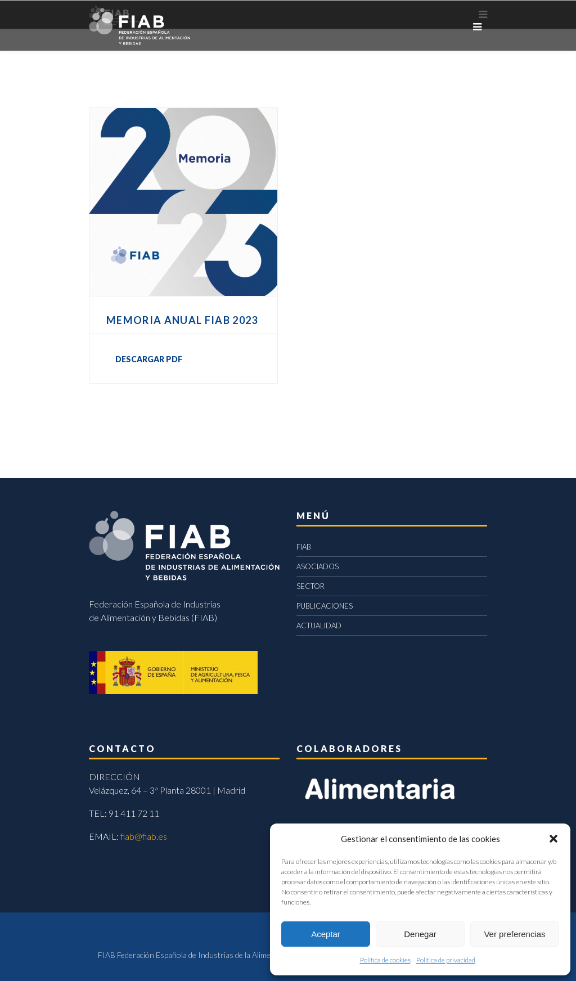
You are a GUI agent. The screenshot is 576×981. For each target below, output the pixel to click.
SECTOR (310, 586)
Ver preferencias (514, 934)
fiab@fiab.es (143, 836)
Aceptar (325, 934)
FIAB (303, 546)
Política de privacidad (445, 960)
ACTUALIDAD (318, 625)
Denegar (420, 934)
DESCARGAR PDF (148, 359)
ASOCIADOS (317, 566)
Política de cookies (385, 960)
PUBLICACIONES (324, 605)
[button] (553, 838)
